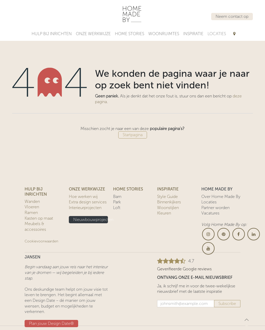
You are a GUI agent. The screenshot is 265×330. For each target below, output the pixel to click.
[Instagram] (208, 234)
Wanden (32, 201)
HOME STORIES (128, 189)
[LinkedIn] (253, 234)
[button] (246, 319)
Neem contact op (232, 16)
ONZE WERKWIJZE (87, 189)
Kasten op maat (39, 218)
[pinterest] (223, 234)
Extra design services (88, 201)
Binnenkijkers (169, 201)
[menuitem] (52, 34)
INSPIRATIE (168, 189)
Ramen (31, 212)
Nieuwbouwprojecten (90, 219)
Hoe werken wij (83, 196)
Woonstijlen (168, 207)
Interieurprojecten (85, 207)
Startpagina (133, 134)
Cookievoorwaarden (41, 241)
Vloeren (32, 206)
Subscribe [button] (227, 303)
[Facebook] (238, 234)
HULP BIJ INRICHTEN (36, 191)
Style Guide (167, 196)
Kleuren (164, 213)
